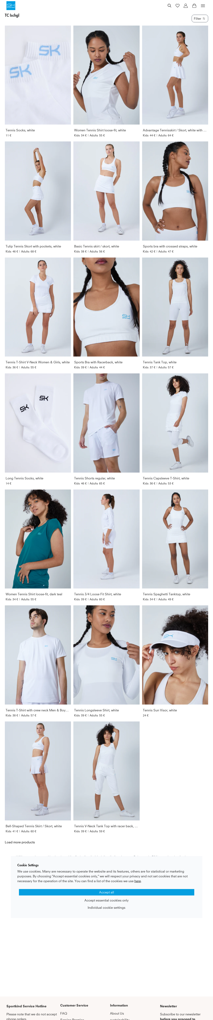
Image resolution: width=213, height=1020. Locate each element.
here (137, 881)
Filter (200, 18)
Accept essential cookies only (106, 900)
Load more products (20, 842)
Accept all (106, 892)
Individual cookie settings (106, 908)
